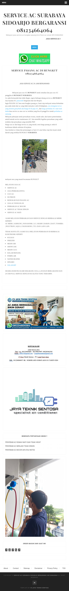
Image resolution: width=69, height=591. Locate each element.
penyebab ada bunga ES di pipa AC (26, 109)
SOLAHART (11, 265)
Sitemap (27, 568)
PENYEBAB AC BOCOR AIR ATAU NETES (20, 450)
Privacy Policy (52, 568)
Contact (16, 568)
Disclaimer (38, 568)
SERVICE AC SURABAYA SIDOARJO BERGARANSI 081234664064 (35, 575)
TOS (63, 568)
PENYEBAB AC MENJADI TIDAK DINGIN (20, 446)
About (6, 568)
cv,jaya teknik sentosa (39, 588)
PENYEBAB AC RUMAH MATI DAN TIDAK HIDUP (23, 442)
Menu (4, 2)
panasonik (20, 101)
